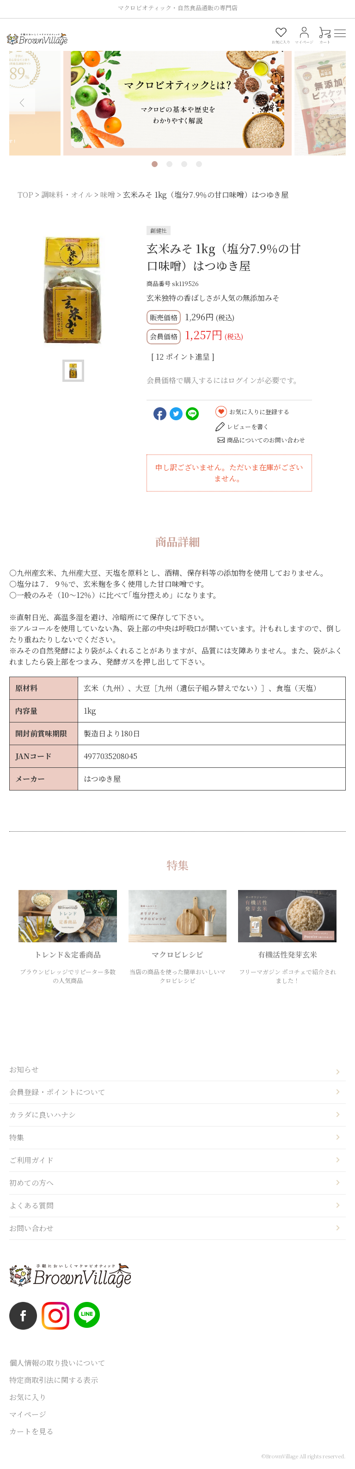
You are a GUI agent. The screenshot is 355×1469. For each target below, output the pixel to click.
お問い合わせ (31, 1228)
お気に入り (27, 1397)
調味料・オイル (66, 194)
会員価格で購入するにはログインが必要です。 (224, 380)
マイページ (27, 1414)
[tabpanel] (177, 95)
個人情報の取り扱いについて (57, 1362)
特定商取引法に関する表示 (53, 1380)
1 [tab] (155, 164)
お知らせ (24, 1069)
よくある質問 (31, 1205)
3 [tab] (184, 164)
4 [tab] (199, 164)
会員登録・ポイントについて (57, 1092)
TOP (25, 194)
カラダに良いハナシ (42, 1114)
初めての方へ (31, 1182)
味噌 (107, 194)
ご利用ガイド (31, 1160)
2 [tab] (169, 164)
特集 (16, 1137)
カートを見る (31, 1431)
